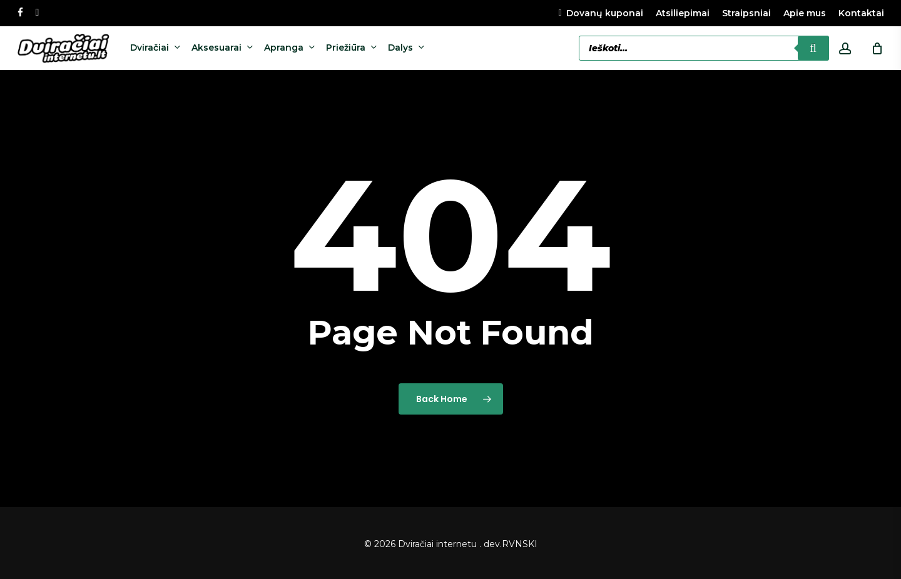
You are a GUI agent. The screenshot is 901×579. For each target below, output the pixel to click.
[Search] (813, 48)
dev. (493, 544)
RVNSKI (519, 544)
